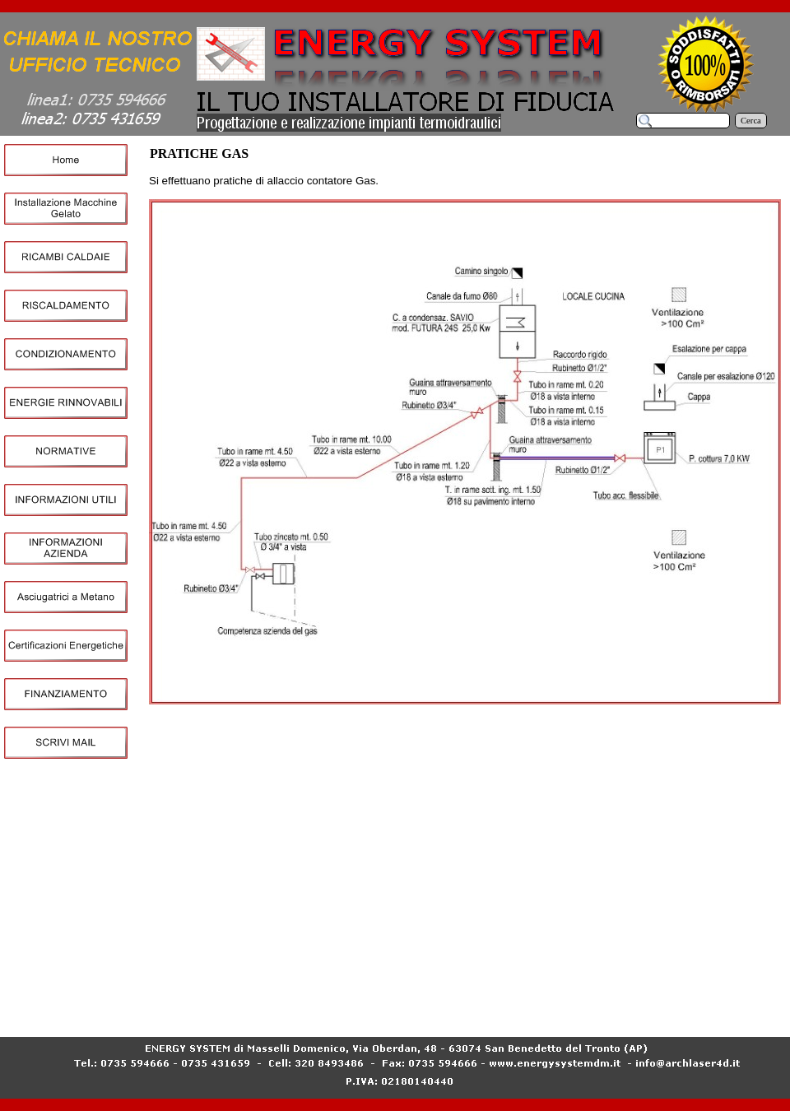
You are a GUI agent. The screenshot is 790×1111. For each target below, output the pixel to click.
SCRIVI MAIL (711, 1011)
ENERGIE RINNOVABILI (655, 999)
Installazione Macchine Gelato (243, 999)
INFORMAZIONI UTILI (206, 1011)
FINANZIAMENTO (633, 1011)
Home (164, 999)
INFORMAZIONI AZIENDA (321, 1011)
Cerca (751, 120)
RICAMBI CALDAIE (354, 999)
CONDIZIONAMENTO (544, 999)
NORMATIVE (744, 999)
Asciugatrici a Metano (431, 1011)
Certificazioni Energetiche (533, 1011)
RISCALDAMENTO (448, 999)
